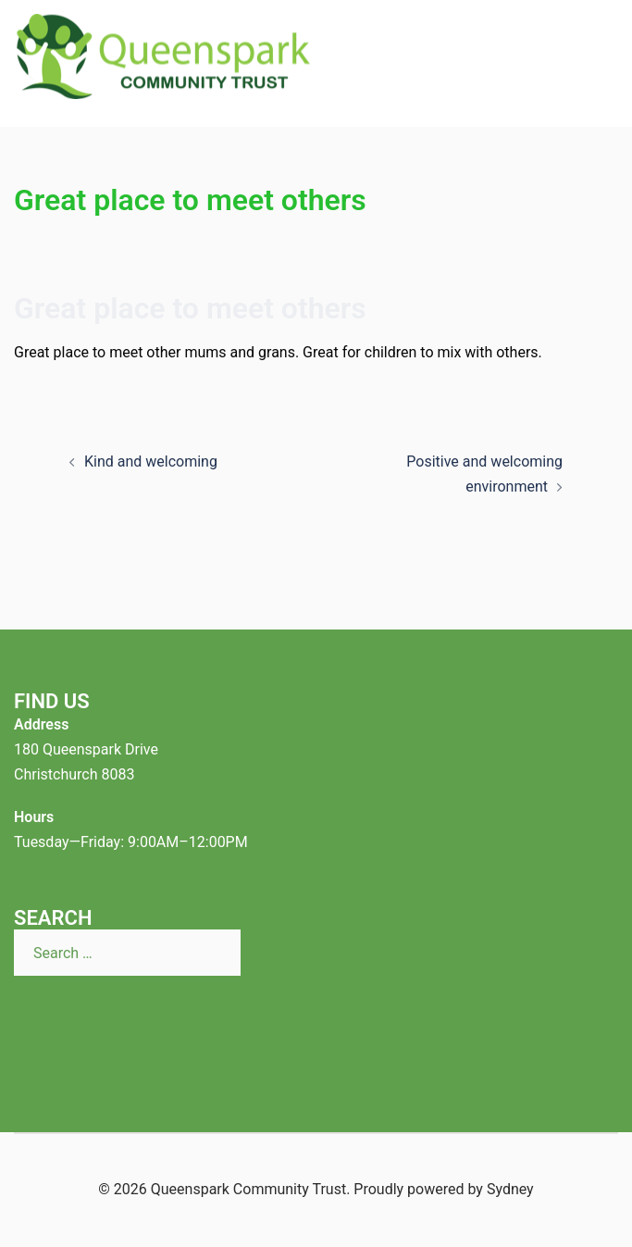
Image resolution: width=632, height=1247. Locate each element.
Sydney (510, 1189)
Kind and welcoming (150, 461)
